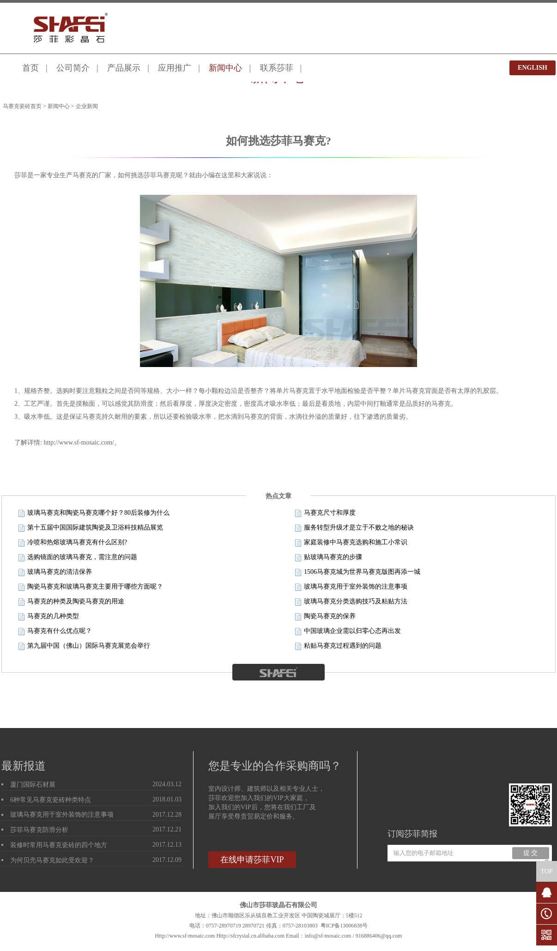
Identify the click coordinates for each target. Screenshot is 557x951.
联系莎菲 (276, 67)
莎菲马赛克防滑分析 (39, 829)
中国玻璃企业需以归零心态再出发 (348, 631)
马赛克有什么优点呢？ (55, 631)
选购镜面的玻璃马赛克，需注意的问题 (77, 557)
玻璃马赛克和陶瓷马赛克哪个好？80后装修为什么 (94, 513)
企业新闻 (87, 106)
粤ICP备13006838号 (344, 925)
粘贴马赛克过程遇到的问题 (338, 646)
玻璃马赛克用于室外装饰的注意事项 (351, 587)
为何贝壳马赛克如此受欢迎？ (52, 860)
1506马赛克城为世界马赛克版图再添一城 (357, 572)
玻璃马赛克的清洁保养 (55, 572)
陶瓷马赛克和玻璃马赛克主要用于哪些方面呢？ (90, 587)
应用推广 (174, 67)
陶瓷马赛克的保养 (325, 616)
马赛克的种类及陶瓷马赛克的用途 (71, 602)
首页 (30, 67)
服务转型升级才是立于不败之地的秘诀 (354, 528)
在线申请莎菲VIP (252, 859)
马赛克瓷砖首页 (22, 106)
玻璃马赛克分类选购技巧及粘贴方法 (351, 602)
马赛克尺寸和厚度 (325, 513)
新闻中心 (225, 67)
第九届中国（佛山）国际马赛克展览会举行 (84, 646)
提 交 (530, 852)
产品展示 (123, 67)
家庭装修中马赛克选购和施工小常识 (351, 543)
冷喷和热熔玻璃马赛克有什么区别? (72, 543)
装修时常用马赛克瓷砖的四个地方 (58, 845)
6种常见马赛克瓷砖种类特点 (50, 799)
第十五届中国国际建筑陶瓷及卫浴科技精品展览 (90, 528)
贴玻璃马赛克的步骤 (328, 557)
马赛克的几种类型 (48, 616)
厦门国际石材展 (32, 784)
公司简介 (73, 67)
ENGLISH (532, 67)
